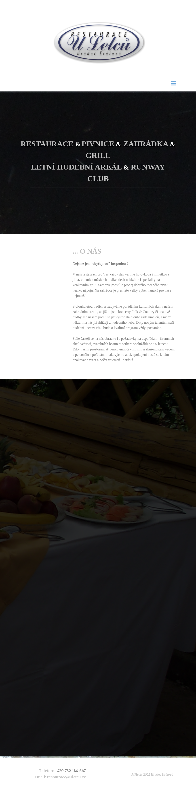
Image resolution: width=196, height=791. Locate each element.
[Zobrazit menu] (173, 83)
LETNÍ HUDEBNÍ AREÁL (76, 167)
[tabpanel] (98, 163)
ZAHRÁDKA (145, 143)
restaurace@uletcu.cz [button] (66, 777)
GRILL (98, 155)
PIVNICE (98, 143)
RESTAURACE (47, 143)
